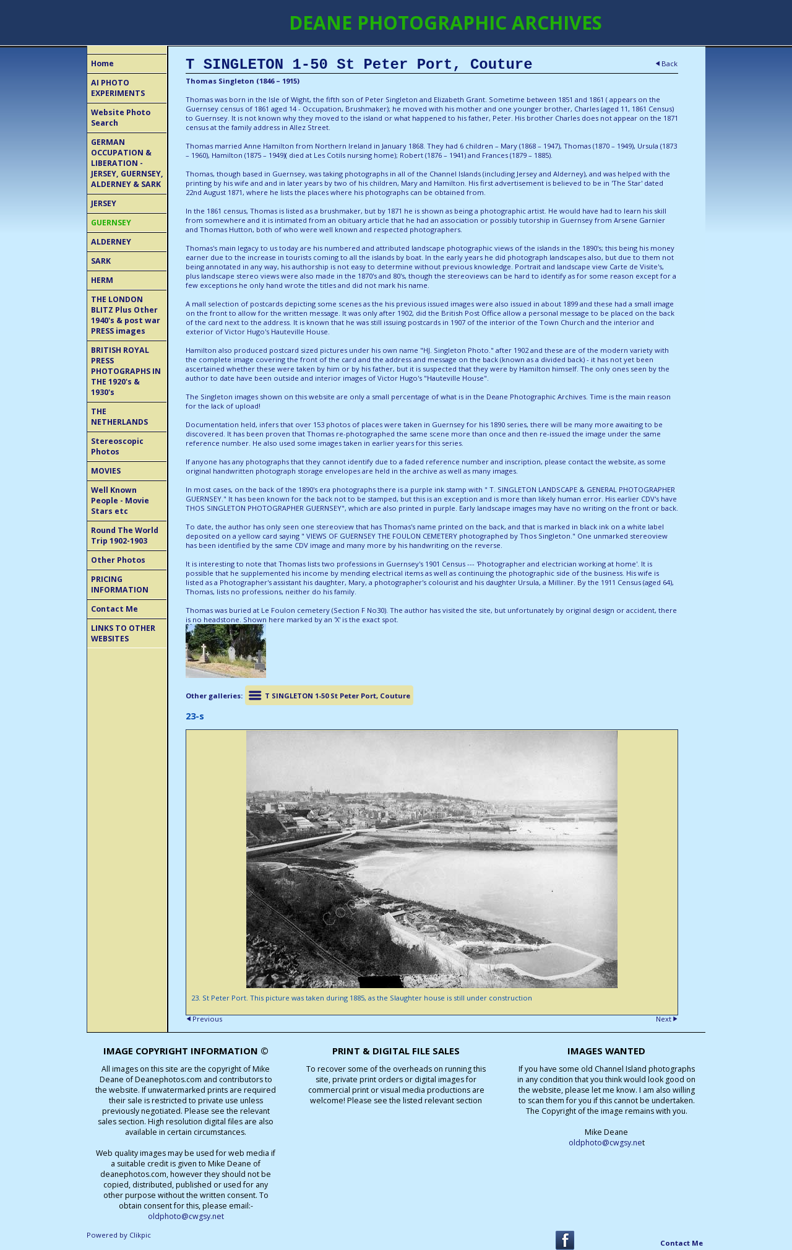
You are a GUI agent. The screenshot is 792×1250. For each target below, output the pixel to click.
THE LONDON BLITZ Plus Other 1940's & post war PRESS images (125, 315)
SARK (101, 261)
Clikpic (140, 1234)
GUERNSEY (111, 222)
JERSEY (103, 203)
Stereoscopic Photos (117, 446)
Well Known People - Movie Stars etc (120, 500)
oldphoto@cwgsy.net (186, 1216)
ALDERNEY (111, 242)
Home (102, 63)
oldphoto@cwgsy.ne (605, 1142)
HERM (102, 280)
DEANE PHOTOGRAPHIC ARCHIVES (445, 22)
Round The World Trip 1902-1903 (124, 535)
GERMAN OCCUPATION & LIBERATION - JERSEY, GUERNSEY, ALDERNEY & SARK (127, 163)
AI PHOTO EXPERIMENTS (118, 87)
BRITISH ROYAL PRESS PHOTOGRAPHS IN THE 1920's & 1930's (126, 371)
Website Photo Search (120, 117)
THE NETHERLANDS (119, 416)
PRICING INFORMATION (119, 584)
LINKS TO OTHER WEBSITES (123, 633)
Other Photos (118, 560)
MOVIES (106, 471)
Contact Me (114, 609)
